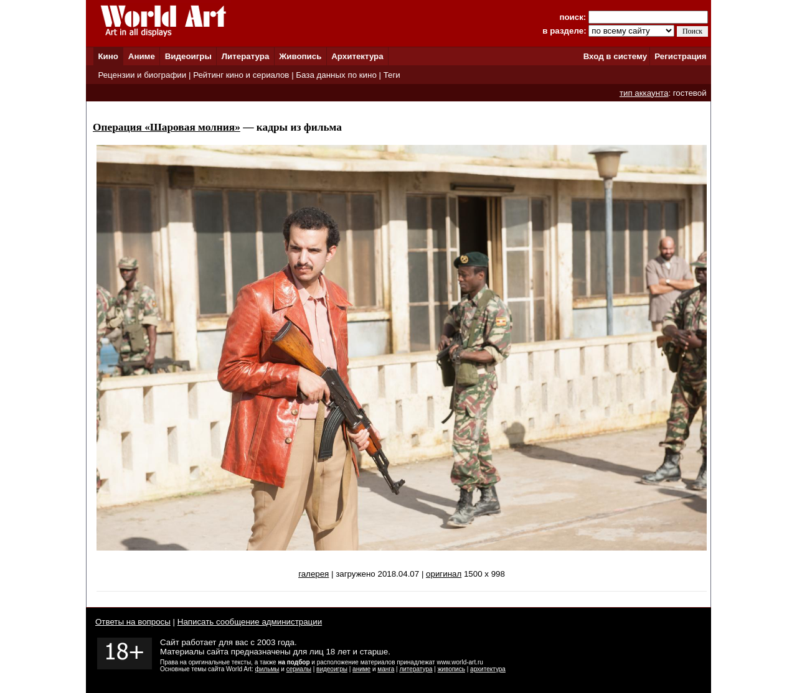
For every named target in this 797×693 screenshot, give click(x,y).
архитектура (488, 669)
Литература (246, 56)
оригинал (443, 574)
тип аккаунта (644, 93)
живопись (451, 669)
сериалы (298, 669)
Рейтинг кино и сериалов (241, 75)
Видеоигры (188, 56)
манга (385, 669)
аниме (361, 669)
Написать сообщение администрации (249, 621)
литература (415, 669)
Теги (392, 75)
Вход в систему (615, 56)
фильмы (267, 669)
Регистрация (680, 56)
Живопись (300, 56)
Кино (108, 56)
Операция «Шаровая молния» (166, 127)
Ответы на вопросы (133, 621)
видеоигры (331, 669)
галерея (313, 574)
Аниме (141, 56)
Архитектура (357, 56)
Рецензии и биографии (142, 75)
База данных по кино (336, 75)
